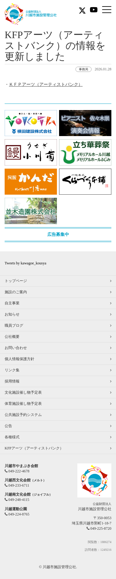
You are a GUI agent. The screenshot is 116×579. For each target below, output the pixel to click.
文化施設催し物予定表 (23, 392)
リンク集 (12, 370)
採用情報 (12, 381)
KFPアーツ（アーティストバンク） (34, 448)
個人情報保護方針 (19, 359)
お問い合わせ (16, 348)
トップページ (16, 281)
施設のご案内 (16, 292)
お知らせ (12, 314)
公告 (8, 426)
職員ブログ (14, 325)
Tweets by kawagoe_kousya (25, 263)
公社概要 (12, 336)
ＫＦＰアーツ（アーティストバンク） (46, 84)
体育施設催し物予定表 (23, 403)
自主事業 (12, 303)
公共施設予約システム (23, 415)
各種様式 (12, 437)
